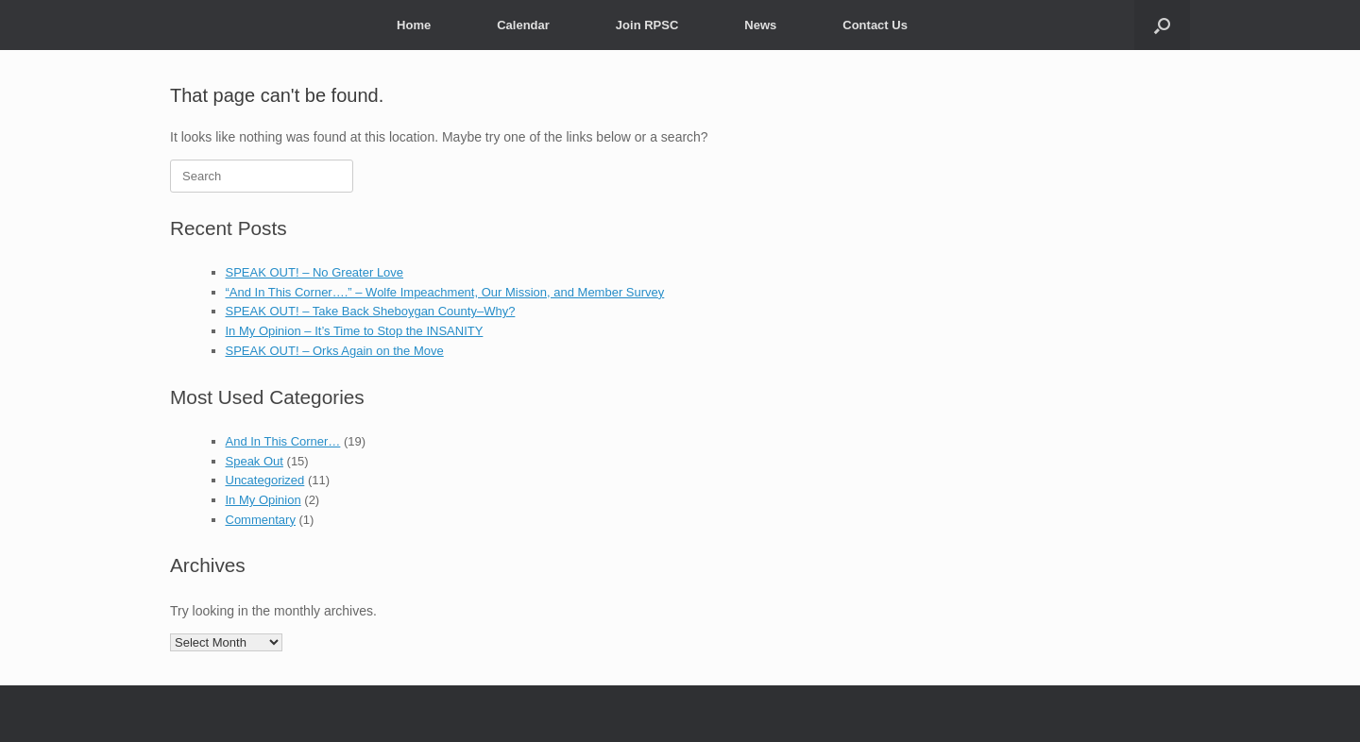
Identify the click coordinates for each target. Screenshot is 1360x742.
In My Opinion (263, 500)
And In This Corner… (283, 441)
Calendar (523, 25)
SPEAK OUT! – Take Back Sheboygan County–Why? (371, 311)
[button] (1162, 25)
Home (414, 25)
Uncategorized (265, 480)
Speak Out (254, 461)
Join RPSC (647, 25)
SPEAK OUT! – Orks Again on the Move (335, 351)
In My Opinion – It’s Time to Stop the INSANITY (355, 331)
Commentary (261, 520)
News (760, 25)
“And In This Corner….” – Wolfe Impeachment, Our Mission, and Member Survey (445, 292)
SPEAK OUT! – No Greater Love (315, 272)
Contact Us (875, 25)
